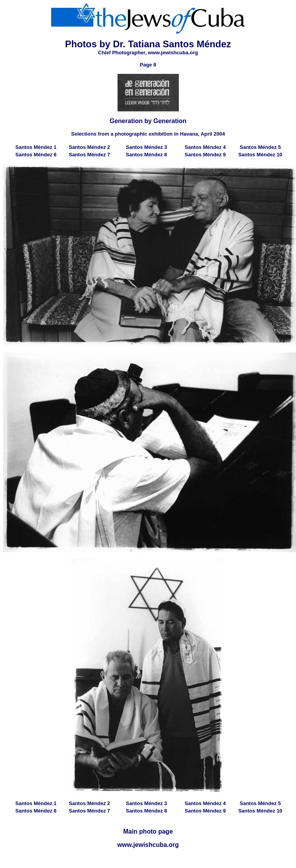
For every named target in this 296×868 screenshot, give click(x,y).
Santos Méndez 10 (260, 154)
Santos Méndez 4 (205, 147)
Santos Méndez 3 (146, 147)
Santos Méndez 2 (89, 147)
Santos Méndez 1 (35, 147)
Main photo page (148, 831)
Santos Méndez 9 (205, 154)
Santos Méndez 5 (260, 147)
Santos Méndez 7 (89, 154)
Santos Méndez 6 (35, 154)
